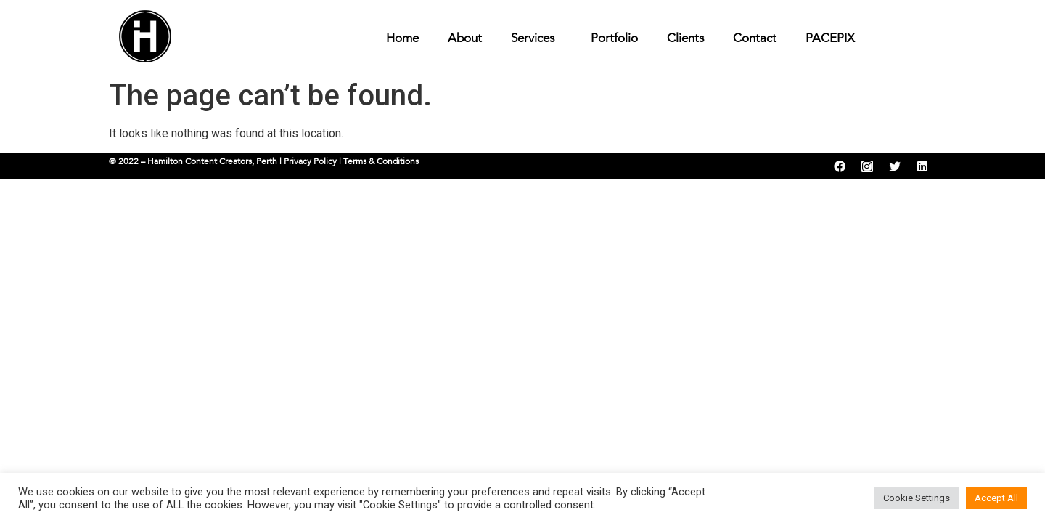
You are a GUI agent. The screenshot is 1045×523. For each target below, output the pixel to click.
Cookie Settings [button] (916, 497)
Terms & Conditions (381, 161)
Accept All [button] (996, 497)
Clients (685, 38)
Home (402, 38)
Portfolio (614, 38)
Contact (754, 38)
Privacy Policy (310, 161)
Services (536, 38)
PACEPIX (830, 38)
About (465, 38)
